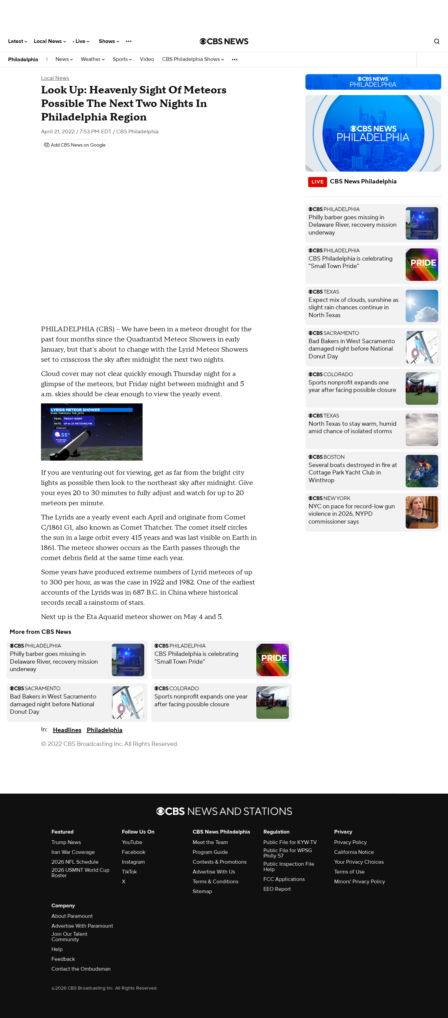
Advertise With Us (214, 872)
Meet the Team (210, 842)
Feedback (63, 959)
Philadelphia (23, 59)
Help (57, 949)
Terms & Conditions (215, 881)
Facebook (133, 852)
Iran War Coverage (73, 852)
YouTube (132, 842)
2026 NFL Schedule (75, 862)
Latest (17, 41)
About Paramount (72, 916)
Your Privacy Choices (359, 862)
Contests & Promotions (220, 862)
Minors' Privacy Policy (359, 881)
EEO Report (277, 889)
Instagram (133, 862)
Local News (50, 41)
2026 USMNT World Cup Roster (80, 872)
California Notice (354, 852)
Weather (93, 59)
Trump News (66, 842)
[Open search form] (437, 41)
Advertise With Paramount (82, 926)
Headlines (67, 730)
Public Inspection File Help (288, 866)
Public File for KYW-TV (290, 842)
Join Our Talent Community (69, 936)
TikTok (129, 872)
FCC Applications (284, 879)
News (64, 59)
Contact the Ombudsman (81, 969)
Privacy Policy (350, 842)
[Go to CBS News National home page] (224, 41)
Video (147, 59)
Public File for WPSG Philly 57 (287, 853)
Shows (109, 41)
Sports (122, 59)
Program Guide (210, 852)
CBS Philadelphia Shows (193, 59)
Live (82, 41)
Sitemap (202, 891)
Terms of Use (349, 872)
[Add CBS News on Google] (75, 145)
